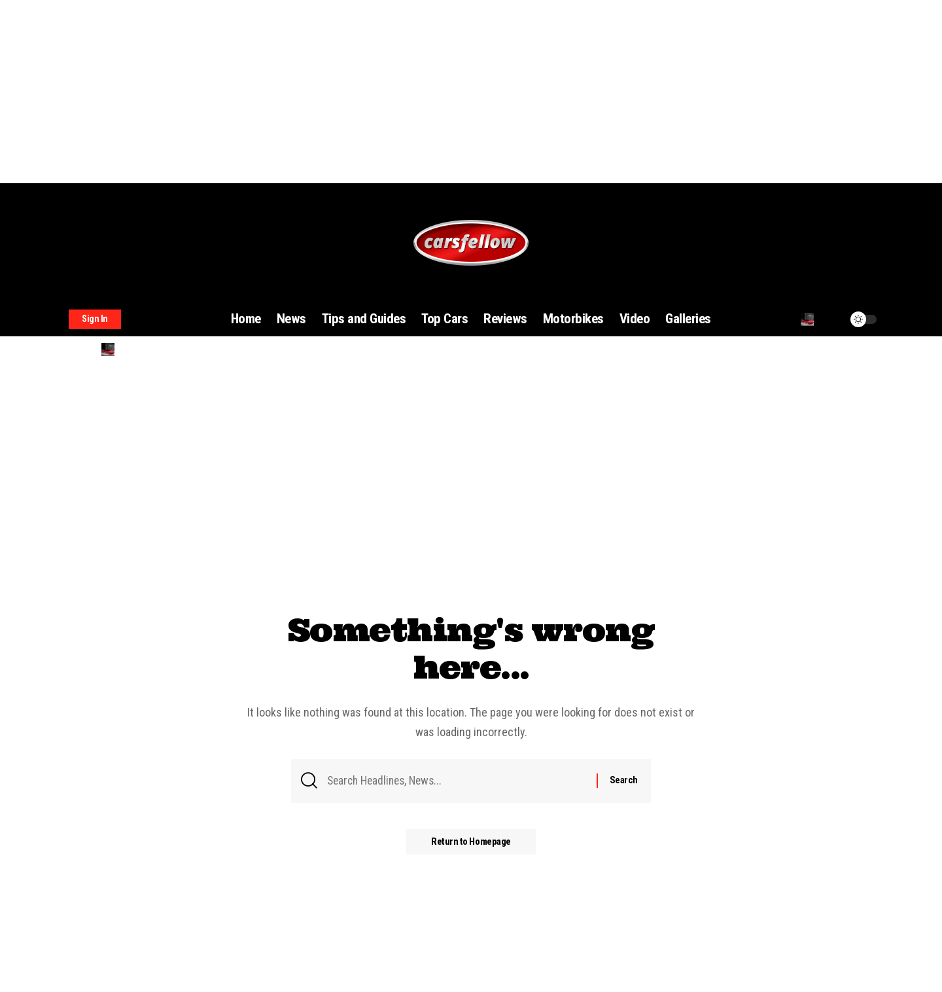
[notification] (832, 319)
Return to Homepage (471, 843)
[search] (807, 319)
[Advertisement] (392, 91)
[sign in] (95, 319)
